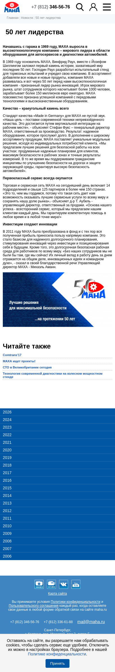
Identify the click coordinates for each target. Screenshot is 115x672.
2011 (7, 518)
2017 (7, 472)
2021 (7, 442)
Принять (57, 663)
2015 (7, 488)
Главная (13, 17)
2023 (7, 427)
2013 (7, 503)
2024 (7, 419)
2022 (7, 435)
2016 (7, 480)
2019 (7, 457)
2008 (7, 541)
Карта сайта (57, 594)
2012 (7, 510)
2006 (7, 556)
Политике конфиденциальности (57, 654)
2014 (7, 495)
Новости (27, 17)
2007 (7, 548)
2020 (7, 450)
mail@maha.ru (91, 621)
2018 (7, 465)
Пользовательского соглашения (33, 606)
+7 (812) (50, 6)
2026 (7, 412)
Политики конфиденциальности (75, 602)
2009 (7, 533)
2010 (7, 526)
